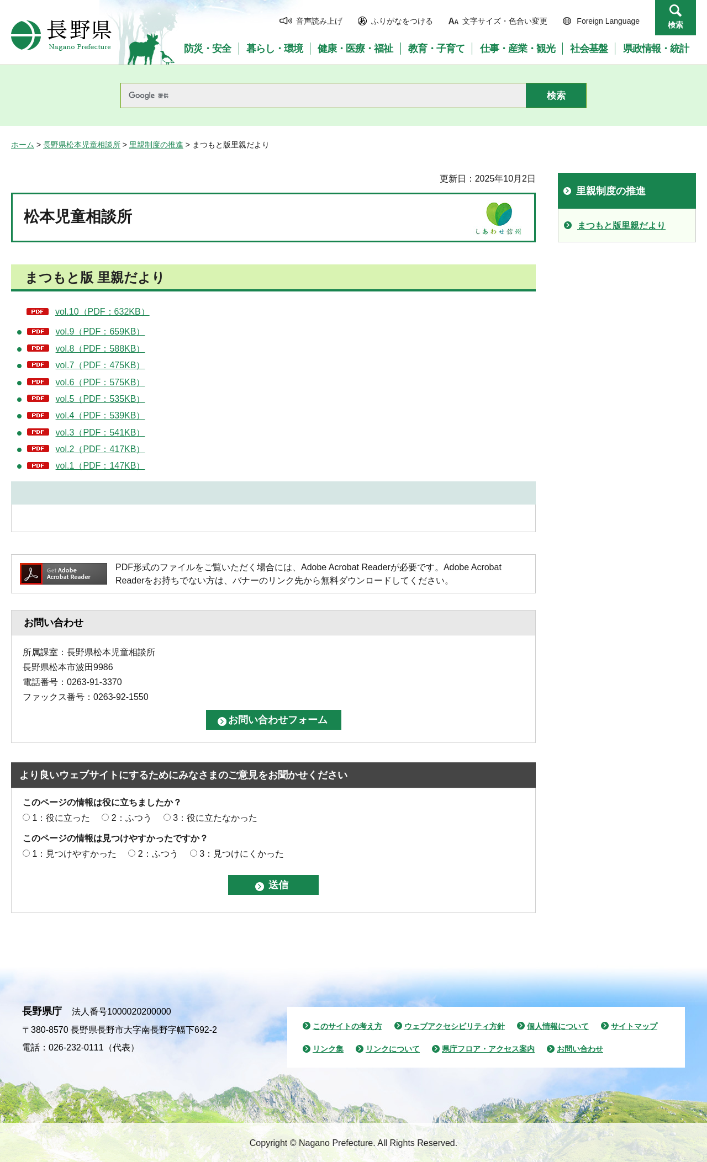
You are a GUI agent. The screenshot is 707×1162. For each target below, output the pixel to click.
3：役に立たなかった (215, 818)
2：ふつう (132, 818)
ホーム (22, 144)
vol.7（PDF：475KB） (100, 365)
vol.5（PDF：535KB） (100, 399)
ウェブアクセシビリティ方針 (454, 1026)
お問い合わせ (580, 1048)
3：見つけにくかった (241, 853)
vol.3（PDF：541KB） (100, 432)
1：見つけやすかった (74, 853)
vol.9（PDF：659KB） (100, 331)
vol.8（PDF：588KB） (100, 348)
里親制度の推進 (156, 144)
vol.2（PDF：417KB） (100, 449)
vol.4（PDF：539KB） (100, 415)
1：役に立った (61, 818)
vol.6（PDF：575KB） (100, 382)
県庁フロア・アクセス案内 (488, 1048)
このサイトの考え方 (347, 1026)
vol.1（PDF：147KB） (100, 465)
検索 (675, 24)
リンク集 (328, 1048)
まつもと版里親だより (621, 225)
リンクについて (393, 1048)
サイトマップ (634, 1026)
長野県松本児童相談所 (81, 144)
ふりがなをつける (402, 21)
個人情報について (558, 1026)
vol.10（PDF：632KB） (102, 311)
